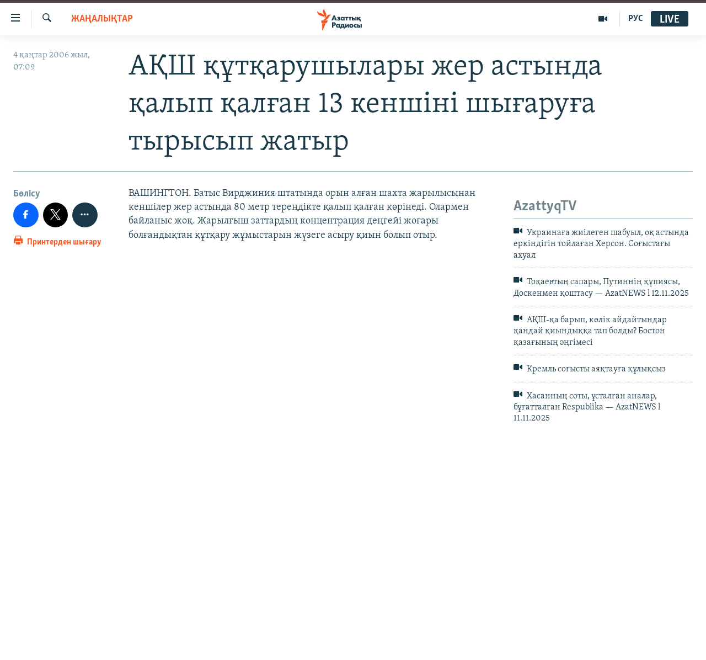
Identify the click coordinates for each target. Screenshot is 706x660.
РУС (635, 18)
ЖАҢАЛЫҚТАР (102, 19)
